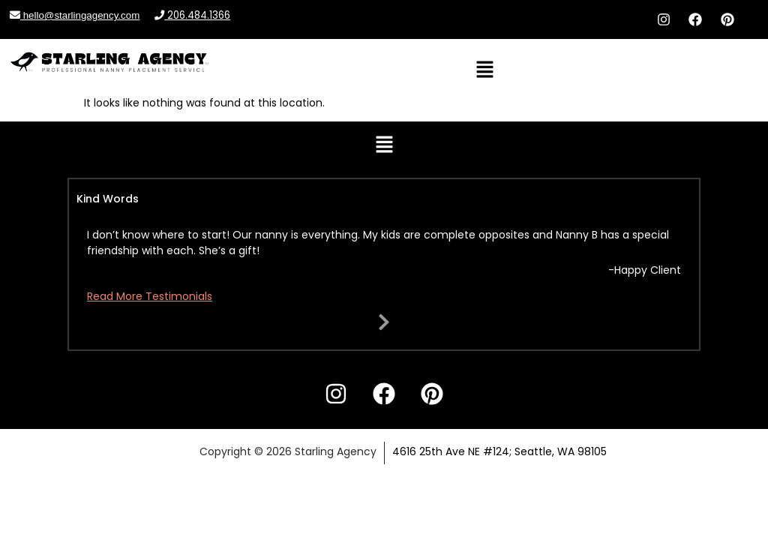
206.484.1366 (192, 15)
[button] (485, 70)
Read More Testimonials (149, 296)
